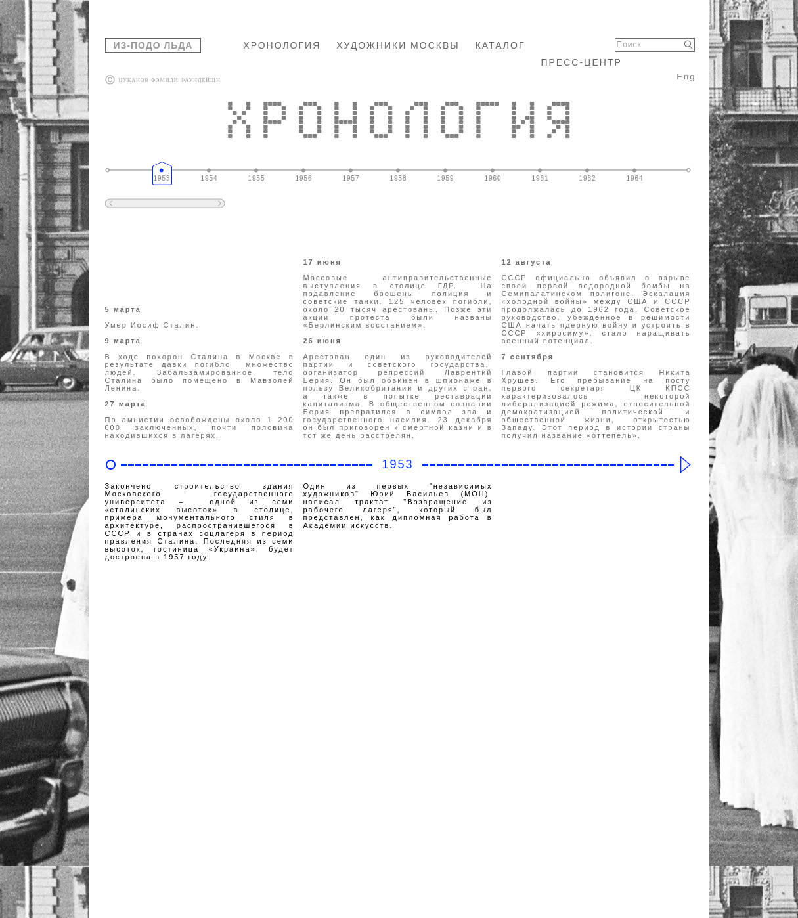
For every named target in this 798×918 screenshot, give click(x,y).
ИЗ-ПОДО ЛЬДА (153, 45)
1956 (303, 178)
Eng (686, 76)
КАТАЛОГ (500, 45)
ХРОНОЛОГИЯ (282, 45)
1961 (539, 178)
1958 (398, 178)
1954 (208, 178)
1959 (445, 178)
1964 (634, 178)
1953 (161, 178)
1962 (587, 178)
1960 (492, 178)
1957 (350, 178)
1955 (256, 178)
